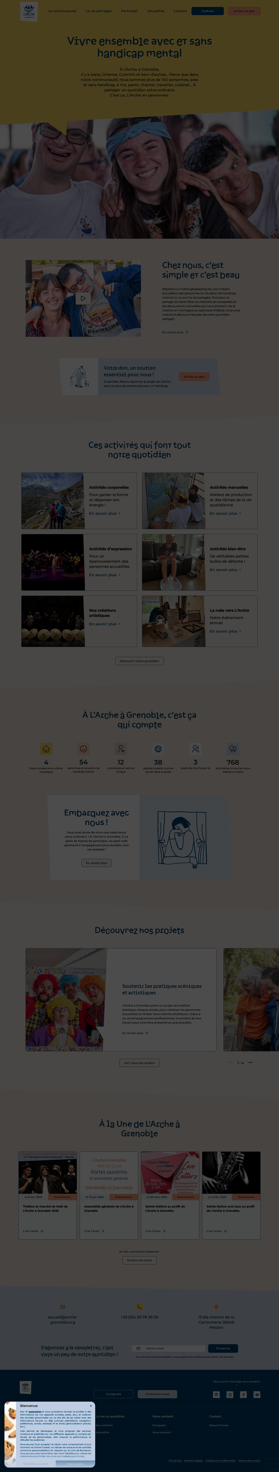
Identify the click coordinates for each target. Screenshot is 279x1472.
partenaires (35, 1411)
